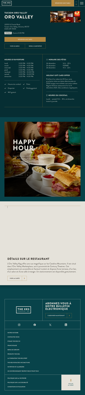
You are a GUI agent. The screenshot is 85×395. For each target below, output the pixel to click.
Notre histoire (13, 333)
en (76, 2)
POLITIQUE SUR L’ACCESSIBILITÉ (18, 382)
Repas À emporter (35, 46)
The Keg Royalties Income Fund (19, 362)
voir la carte (18, 278)
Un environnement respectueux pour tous (23, 371)
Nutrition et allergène (16, 367)
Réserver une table (25, 39)
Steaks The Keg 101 (14, 341)
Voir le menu (14, 46)
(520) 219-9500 (10, 29)
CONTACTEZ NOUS (13, 337)
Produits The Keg (14, 354)
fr (76, 4)
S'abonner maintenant (60, 315)
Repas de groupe (13, 350)
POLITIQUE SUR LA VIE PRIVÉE (17, 378)
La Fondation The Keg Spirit (17, 358)
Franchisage (12, 345)
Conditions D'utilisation (16, 386)
